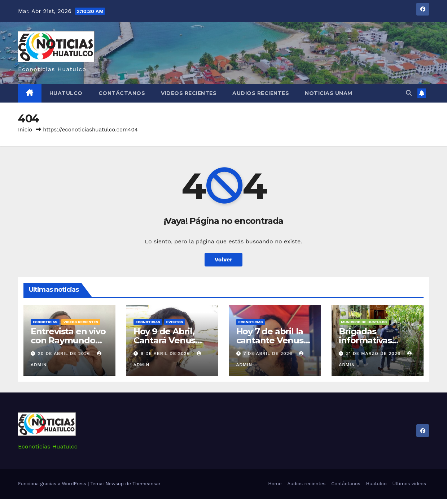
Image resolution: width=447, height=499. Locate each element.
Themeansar (146, 483)
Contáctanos (121, 93)
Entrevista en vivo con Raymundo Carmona (68, 340)
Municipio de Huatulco (364, 322)
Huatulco (66, 93)
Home (274, 483)
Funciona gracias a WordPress (53, 483)
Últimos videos (409, 483)
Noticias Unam (328, 93)
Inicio (25, 129)
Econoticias (45, 322)
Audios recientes (260, 93)
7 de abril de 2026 (268, 353)
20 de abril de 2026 (65, 353)
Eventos (174, 322)
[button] (409, 93)
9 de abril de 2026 (166, 353)
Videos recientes (188, 93)
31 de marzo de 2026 (374, 353)
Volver (224, 259)
